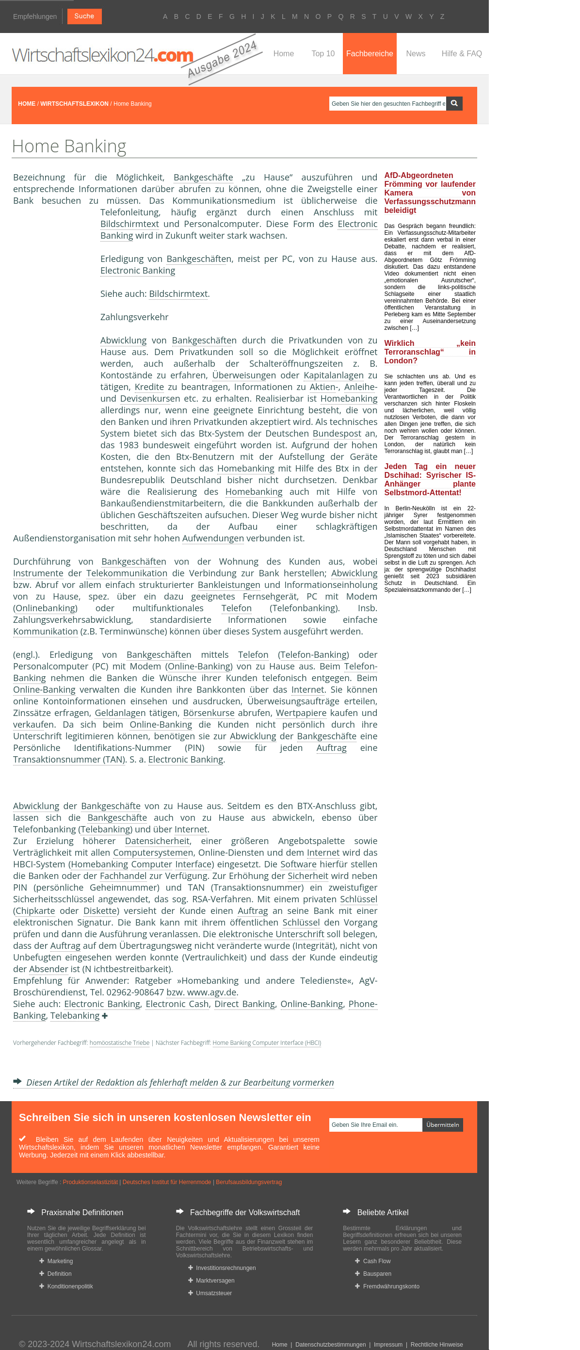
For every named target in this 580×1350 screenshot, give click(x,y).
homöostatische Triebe (120, 1043)
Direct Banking (244, 1003)
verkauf (28, 724)
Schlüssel (359, 899)
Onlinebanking (45, 608)
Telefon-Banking (314, 654)
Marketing (56, 1261)
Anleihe (359, 386)
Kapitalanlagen (334, 375)
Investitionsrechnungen (222, 1268)
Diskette (100, 910)
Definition (55, 1273)
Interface (193, 864)
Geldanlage (117, 712)
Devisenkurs (145, 398)
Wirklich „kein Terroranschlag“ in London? (430, 352)
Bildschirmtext (129, 223)
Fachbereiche (369, 53)
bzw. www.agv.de (201, 992)
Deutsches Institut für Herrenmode (167, 1182)
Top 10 (323, 53)
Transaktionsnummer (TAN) (69, 759)
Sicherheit (308, 875)
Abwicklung (123, 340)
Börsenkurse (209, 712)
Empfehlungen (35, 16)
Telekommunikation (126, 573)
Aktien (323, 386)
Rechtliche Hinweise (437, 1344)
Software (298, 864)
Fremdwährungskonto (387, 1286)
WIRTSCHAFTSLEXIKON (74, 103)
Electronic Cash (177, 1003)
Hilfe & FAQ (462, 53)
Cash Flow (372, 1261)
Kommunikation (45, 631)
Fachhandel (123, 875)
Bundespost (337, 433)
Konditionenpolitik (66, 1286)
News (415, 53)
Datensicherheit (157, 840)
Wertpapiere (301, 712)
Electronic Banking (137, 270)
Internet (307, 689)
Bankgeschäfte (203, 177)
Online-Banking (199, 666)
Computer (151, 864)
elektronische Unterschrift (271, 934)
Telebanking (105, 829)
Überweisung (239, 375)
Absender (48, 969)
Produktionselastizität (90, 1182)
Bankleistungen (229, 584)
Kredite (149, 386)
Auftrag (332, 747)
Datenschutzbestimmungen (330, 1344)
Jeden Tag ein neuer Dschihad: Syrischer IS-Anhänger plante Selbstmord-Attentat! (430, 479)
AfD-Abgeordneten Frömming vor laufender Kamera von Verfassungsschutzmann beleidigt (430, 192)
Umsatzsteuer (210, 1293)
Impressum (388, 1344)
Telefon (237, 608)
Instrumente (38, 573)
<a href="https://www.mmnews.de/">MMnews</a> (52, 367)
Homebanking (349, 398)
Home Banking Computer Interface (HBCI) (267, 1043)
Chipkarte (35, 910)
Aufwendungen (213, 538)
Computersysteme (150, 852)
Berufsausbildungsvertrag (249, 1182)
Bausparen (373, 1273)
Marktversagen (211, 1280)
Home (284, 53)
